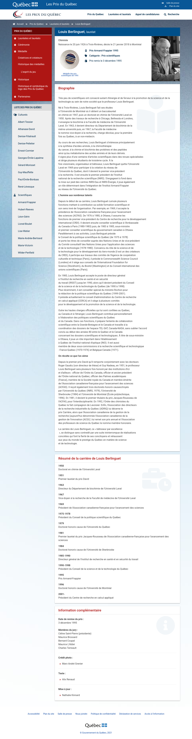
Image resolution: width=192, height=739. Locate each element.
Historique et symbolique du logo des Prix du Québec (33, 87)
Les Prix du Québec (61, 4)
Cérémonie (24, 44)
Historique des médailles (31, 64)
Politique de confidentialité (103, 714)
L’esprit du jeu (28, 71)
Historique (23, 79)
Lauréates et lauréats (119, 14)
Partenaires (24, 96)
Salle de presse (65, 714)
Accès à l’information (154, 714)
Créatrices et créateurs (30, 57)
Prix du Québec (95, 14)
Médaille (22, 51)
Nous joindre (81, 714)
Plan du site (48, 714)
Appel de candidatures (147, 14)
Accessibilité (34, 714)
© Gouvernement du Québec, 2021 (96, 733)
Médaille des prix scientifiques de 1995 (69, 74)
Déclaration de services (130, 714)
